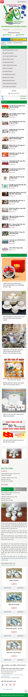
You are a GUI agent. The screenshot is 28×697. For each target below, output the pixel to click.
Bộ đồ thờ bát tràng (14, 80)
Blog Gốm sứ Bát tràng (14, 86)
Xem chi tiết (7, 587)
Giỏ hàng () (22, 1)
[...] (19, 29)
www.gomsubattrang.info (18, 674)
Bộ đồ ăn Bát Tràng (18, 42)
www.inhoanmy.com (5, 676)
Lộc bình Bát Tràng (14, 62)
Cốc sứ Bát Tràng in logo (14, 56)
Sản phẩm (9, 42)
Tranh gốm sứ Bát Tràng (10, 83)
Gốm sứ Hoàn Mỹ (20, 695)
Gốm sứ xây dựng (14, 68)
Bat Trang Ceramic (8, 689)
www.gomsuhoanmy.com (6, 674)
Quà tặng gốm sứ (14, 71)
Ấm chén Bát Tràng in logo (14, 50)
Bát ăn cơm (3, 44)
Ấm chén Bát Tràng (14, 53)
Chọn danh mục (7, 29)
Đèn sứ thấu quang (14, 59)
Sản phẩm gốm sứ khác (14, 74)
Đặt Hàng (20, 587)
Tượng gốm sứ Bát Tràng (14, 65)
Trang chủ (3, 42)
